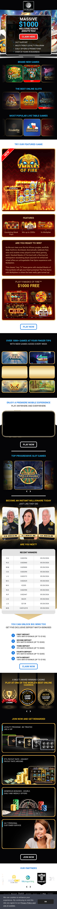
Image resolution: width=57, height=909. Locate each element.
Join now (28, 857)
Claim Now (28, 666)
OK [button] (45, 902)
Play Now (28, 326)
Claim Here (28, 36)
